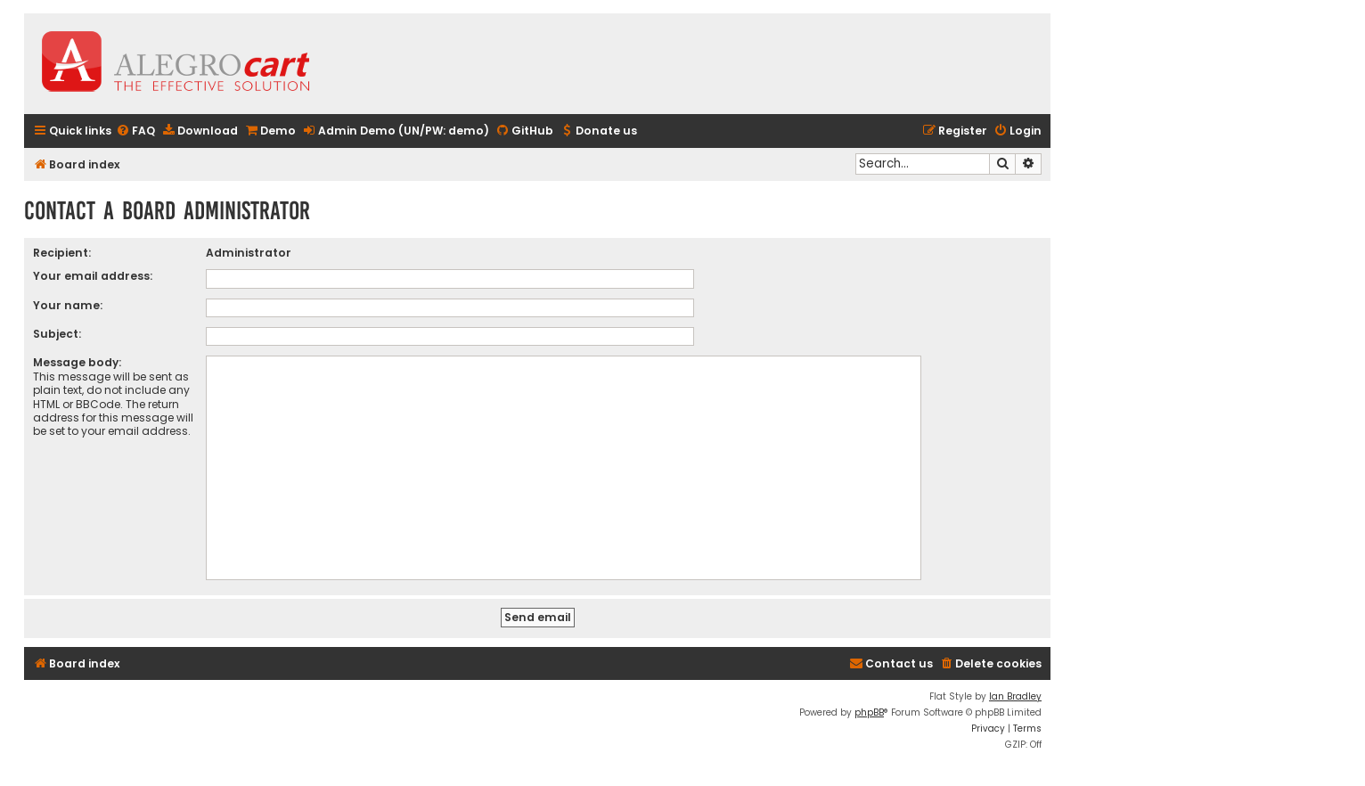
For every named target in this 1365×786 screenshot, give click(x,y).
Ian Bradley (1015, 696)
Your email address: (92, 275)
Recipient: (62, 252)
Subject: (57, 333)
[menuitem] (135, 131)
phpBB (869, 712)
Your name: (67, 305)
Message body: (77, 362)
